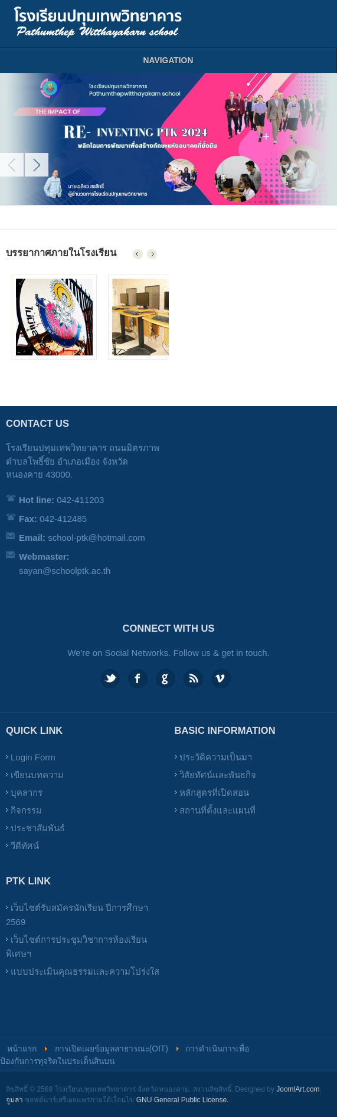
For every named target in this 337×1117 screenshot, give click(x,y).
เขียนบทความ (37, 775)
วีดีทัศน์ (25, 846)
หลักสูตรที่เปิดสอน (214, 793)
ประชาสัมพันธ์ (38, 828)
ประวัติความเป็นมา (215, 757)
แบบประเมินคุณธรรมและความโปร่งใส (85, 971)
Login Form (33, 757)
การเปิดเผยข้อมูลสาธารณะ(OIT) (111, 1048)
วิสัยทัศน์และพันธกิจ (217, 775)
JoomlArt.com (297, 1089)
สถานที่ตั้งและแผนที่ (217, 810)
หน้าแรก (22, 1048)
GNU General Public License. (182, 1100)
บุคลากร (26, 793)
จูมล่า (14, 1100)
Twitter (110, 678)
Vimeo (221, 678)
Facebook (138, 678)
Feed (193, 678)
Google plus (165, 678)
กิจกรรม (26, 810)
